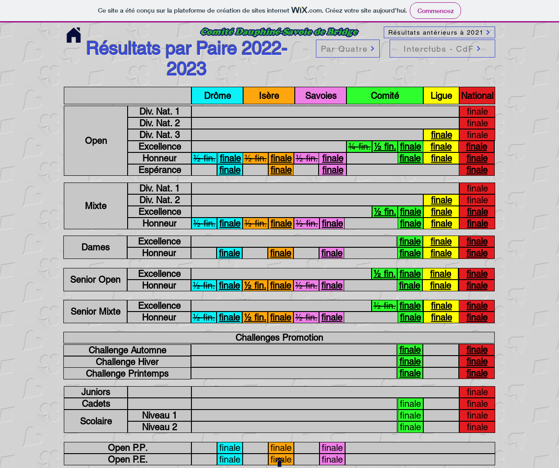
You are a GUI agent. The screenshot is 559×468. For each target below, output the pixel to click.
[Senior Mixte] (95, 311)
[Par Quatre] (348, 49)
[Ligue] (441, 95)
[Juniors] (96, 392)
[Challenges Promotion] (279, 337)
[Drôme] (217, 95)
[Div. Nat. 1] (159, 111)
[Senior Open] (95, 279)
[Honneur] (159, 158)
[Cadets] (96, 404)
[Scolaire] (96, 421)
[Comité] (384, 95)
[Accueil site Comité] (73, 36)
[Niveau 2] (159, 427)
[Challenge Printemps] (127, 373)
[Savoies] (320, 95)
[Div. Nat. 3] (159, 135)
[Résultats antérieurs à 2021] (439, 32)
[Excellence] (159, 146)
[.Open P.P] (127, 448)
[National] (477, 95)
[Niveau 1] (159, 415)
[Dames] (95, 247)
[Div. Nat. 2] (159, 123)
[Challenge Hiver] (127, 362)
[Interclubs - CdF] (442, 49)
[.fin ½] (385, 146)
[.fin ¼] (359, 146)
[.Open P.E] (127, 459)
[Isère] (269, 95)
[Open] (96, 141)
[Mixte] (96, 206)
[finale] (477, 111)
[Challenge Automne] (127, 350)
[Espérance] (159, 170)
